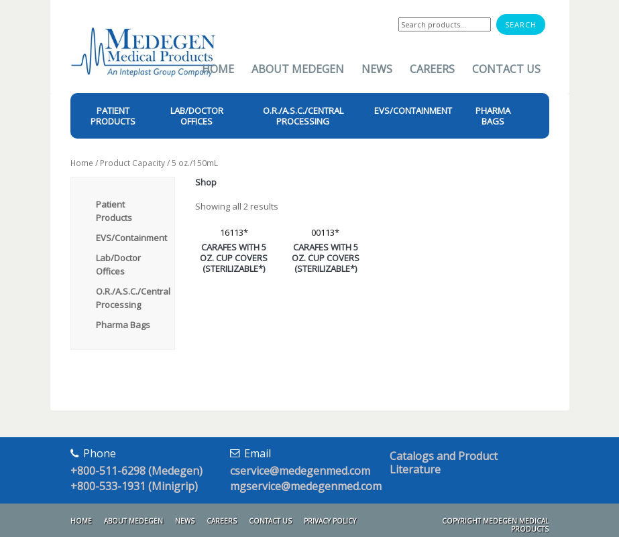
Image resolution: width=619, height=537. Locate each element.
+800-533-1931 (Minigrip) (134, 486)
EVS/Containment (131, 238)
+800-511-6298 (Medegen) (136, 470)
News (376, 69)
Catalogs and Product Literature (444, 463)
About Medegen (297, 69)
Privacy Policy (330, 521)
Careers (432, 69)
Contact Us (506, 69)
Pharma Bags (123, 325)
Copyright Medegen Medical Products (495, 525)
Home (218, 69)
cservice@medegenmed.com (300, 470)
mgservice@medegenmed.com (306, 486)
